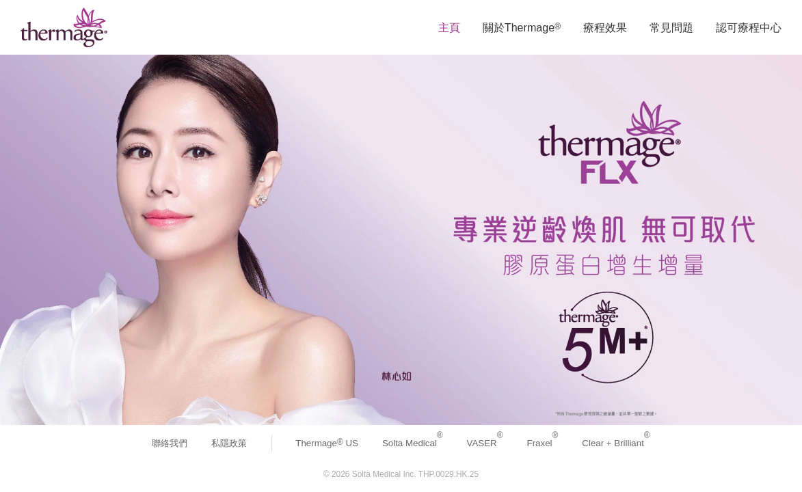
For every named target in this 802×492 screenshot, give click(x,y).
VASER (485, 443)
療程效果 (605, 27)
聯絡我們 (169, 443)
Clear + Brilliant (616, 443)
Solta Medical (412, 443)
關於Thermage (522, 27)
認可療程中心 (748, 27)
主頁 (449, 27)
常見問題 (671, 27)
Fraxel (543, 443)
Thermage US (326, 443)
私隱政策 (229, 443)
